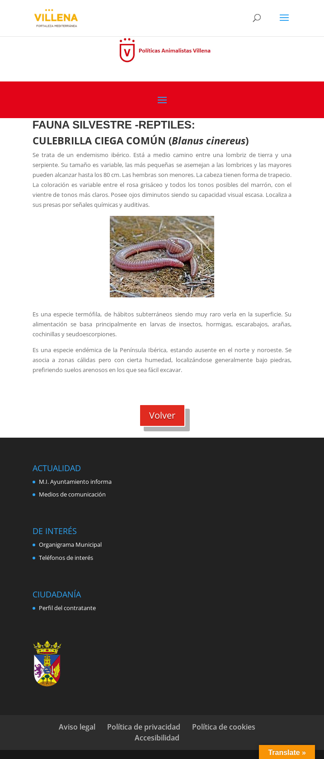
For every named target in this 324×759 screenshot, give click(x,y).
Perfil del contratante (67, 608)
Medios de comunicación (72, 494)
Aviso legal (77, 727)
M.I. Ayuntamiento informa (75, 481)
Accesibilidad (157, 738)
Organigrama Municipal (70, 544)
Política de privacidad (143, 727)
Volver (162, 415)
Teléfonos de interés (66, 558)
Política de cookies (223, 727)
